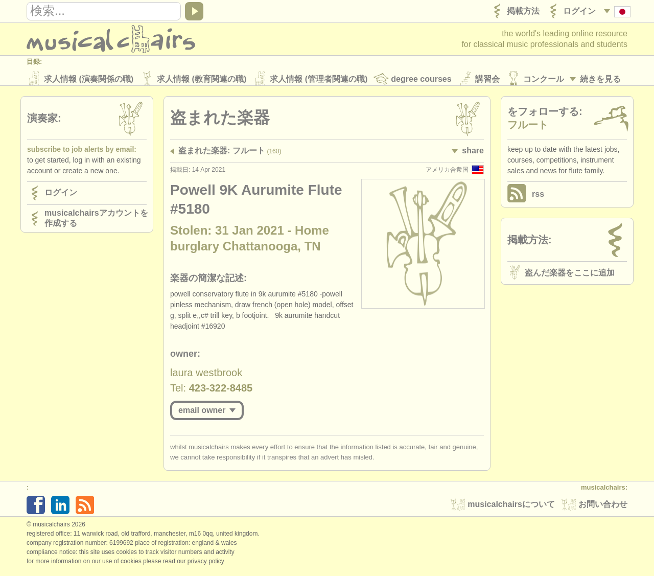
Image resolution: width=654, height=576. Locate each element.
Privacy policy (206, 565)
